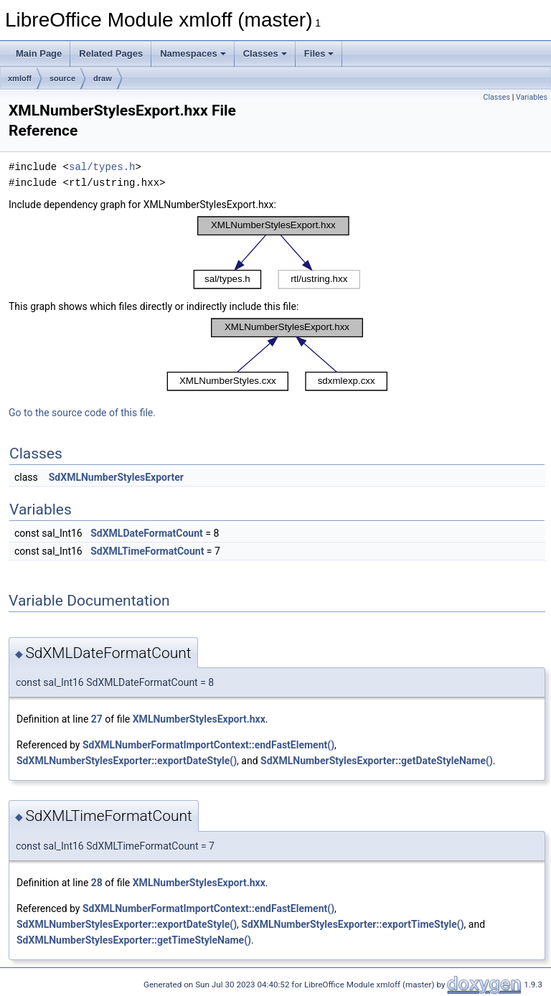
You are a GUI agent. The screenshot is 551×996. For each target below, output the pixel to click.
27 (97, 719)
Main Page (39, 53)
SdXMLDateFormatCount (146, 533)
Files (319, 53)
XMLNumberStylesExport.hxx (199, 719)
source (62, 78)
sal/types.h (102, 167)
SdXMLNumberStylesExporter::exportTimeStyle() (352, 924)
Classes (265, 53)
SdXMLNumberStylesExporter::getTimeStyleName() (134, 940)
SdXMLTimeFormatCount (147, 551)
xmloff (20, 78)
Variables (531, 97)
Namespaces (193, 53)
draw (102, 78)
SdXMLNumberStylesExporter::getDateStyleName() (376, 760)
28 (97, 882)
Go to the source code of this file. (82, 412)
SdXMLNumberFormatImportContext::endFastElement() (208, 745)
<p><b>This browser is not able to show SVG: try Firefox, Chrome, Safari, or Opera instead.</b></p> (277, 252)
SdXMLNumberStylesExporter (116, 477)
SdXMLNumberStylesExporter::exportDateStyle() (127, 760)
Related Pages (111, 53)
